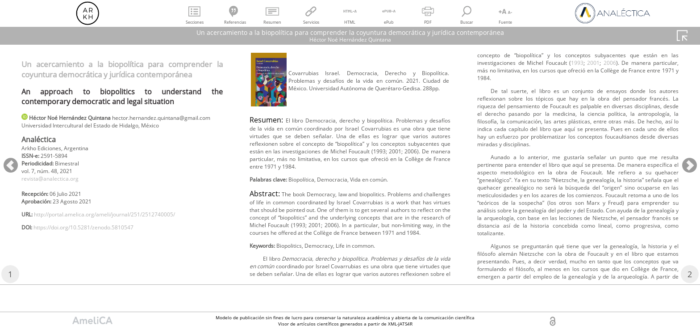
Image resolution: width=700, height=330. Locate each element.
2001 (613, 113)
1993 (595, 113)
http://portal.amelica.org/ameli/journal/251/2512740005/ (121, 233)
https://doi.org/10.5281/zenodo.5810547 (95, 248)
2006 (632, 113)
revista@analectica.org (55, 193)
